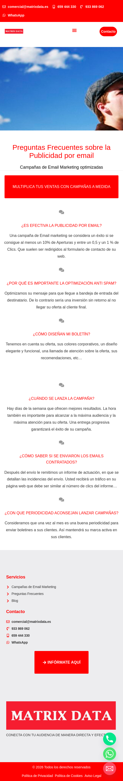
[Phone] (109, 739)
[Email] (109, 768)
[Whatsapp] (109, 753)
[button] (74, 30)
